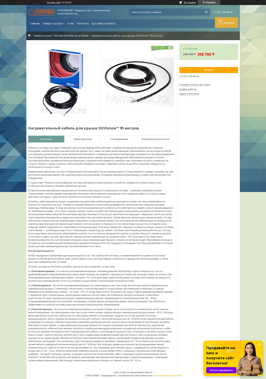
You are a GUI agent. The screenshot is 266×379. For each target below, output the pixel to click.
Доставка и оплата (103, 23)
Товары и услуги (52, 23)
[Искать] (206, 12)
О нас (70, 23)
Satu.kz (148, 372)
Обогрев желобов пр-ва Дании (71, 35)
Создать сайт (53, 2)
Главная (34, 23)
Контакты (83, 23)
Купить (208, 70)
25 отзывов (190, 2)
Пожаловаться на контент (168, 375)
